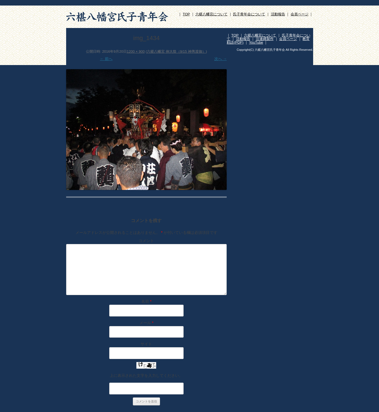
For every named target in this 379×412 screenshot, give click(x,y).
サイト (146, 344)
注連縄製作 (265, 39)
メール (146, 323)
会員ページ (299, 14)
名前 (146, 301)
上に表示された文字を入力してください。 (146, 375)
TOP (186, 14)
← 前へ (106, 59)
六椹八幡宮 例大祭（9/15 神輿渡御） (176, 51)
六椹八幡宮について (211, 14)
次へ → (220, 59)
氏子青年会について (249, 14)
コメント (146, 241)
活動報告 (278, 14)
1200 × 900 (136, 51)
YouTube (256, 42)
